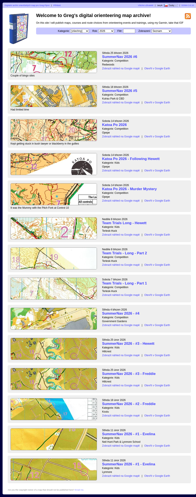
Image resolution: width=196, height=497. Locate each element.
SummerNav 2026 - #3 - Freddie (129, 374)
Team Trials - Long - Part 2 (124, 253)
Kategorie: (64, 31)
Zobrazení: (144, 31)
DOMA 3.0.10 (188, 5)
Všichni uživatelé (145, 5)
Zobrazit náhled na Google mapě (121, 68)
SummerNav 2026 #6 (119, 57)
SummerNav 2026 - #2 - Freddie (129, 404)
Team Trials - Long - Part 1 (124, 283)
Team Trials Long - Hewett (124, 223)
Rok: (95, 31)
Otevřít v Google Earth (157, 68)
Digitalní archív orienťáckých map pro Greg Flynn (27, 5)
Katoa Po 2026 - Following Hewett (131, 159)
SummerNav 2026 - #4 (120, 313)
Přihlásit (57, 5)
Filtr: (119, 31)
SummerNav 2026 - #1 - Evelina (128, 434)
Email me (79, 490)
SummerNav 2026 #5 (119, 91)
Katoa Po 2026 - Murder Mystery (129, 189)
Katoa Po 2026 (114, 125)
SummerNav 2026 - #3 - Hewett (128, 344)
